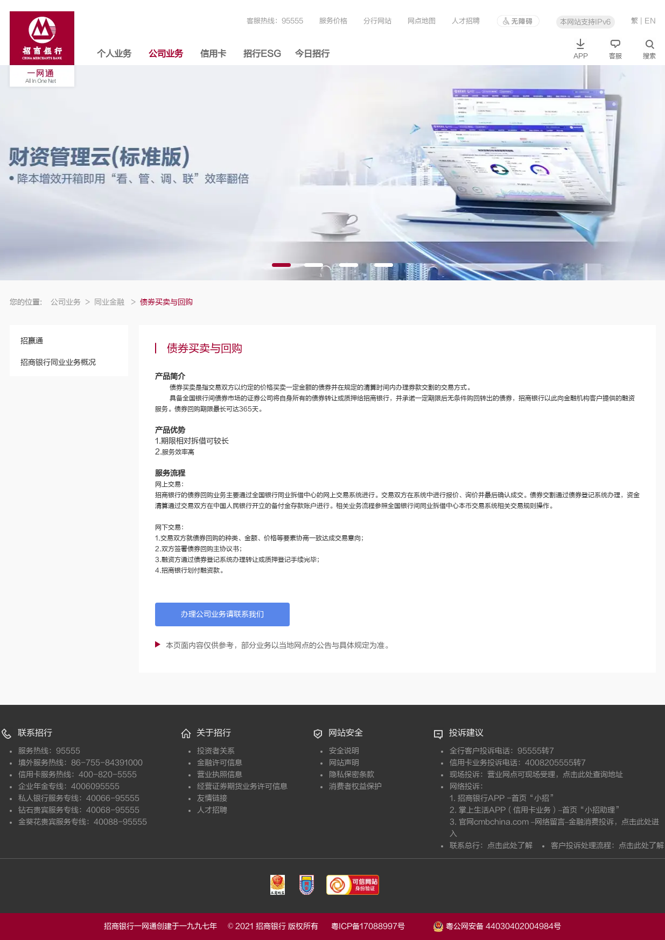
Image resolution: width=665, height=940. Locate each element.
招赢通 (31, 340)
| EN (648, 21)
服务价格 (333, 21)
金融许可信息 (219, 762)
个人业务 (114, 54)
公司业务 (166, 54)
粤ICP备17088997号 (381, 926)
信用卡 (213, 54)
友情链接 (212, 798)
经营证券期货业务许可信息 (242, 786)
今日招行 (312, 54)
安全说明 (344, 750)
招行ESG (262, 54)
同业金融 (115, 302)
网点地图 (422, 21)
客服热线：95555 (275, 21)
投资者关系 (216, 750)
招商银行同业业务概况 (58, 362)
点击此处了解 (510, 845)
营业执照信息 (219, 774)
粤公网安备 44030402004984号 (497, 925)
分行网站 (377, 21)
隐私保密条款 (351, 774)
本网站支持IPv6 (585, 22)
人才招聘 (466, 21)
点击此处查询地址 (593, 774)
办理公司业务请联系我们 (222, 614)
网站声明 (344, 762)
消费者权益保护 (355, 786)
